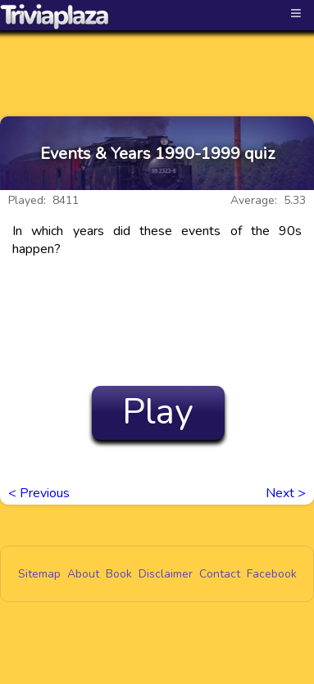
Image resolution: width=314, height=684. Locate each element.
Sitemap (39, 574)
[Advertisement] (157, 59)
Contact (219, 574)
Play (157, 412)
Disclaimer (166, 574)
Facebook (272, 574)
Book (119, 574)
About (83, 574)
